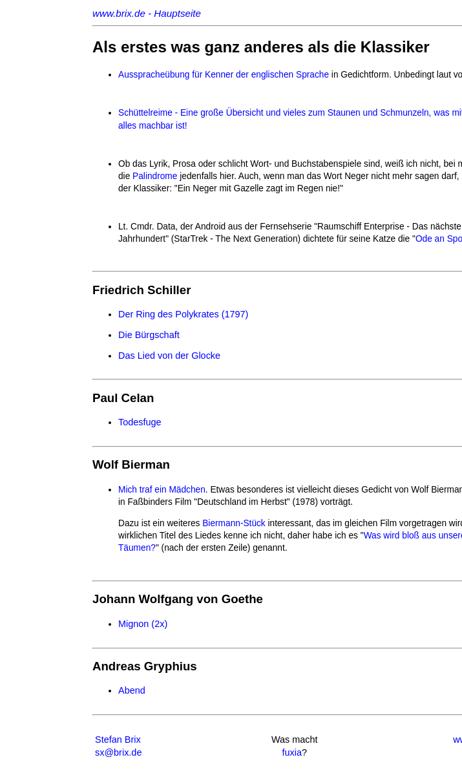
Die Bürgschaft (149, 335)
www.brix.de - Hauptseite (146, 13)
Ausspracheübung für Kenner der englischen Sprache (223, 75)
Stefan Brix (118, 739)
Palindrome (154, 176)
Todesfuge (140, 422)
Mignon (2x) (142, 624)
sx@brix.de (118, 752)
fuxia (292, 752)
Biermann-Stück (233, 523)
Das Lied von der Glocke (169, 355)
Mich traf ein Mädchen (161, 490)
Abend (131, 690)
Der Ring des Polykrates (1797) (183, 314)
